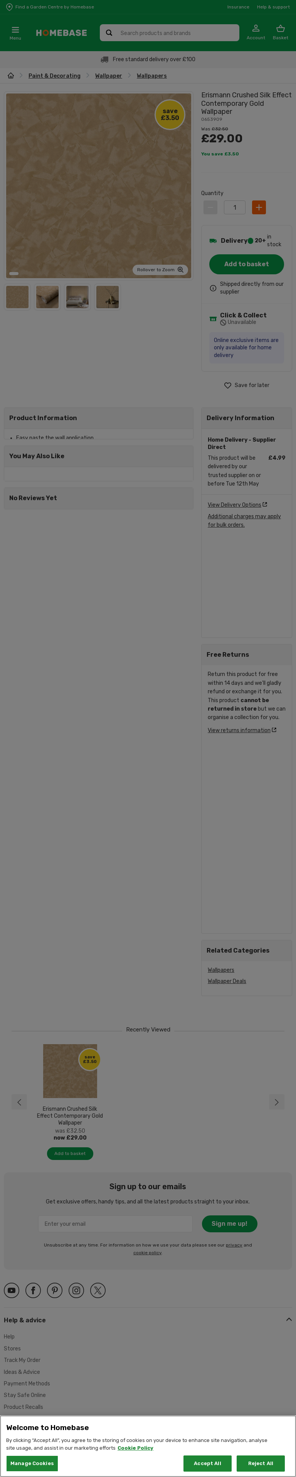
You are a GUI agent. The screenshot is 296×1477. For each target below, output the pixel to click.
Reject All (260, 1463)
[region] (148, 1446)
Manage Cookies (32, 1463)
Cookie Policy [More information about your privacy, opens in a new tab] (135, 1448)
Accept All (207, 1463)
